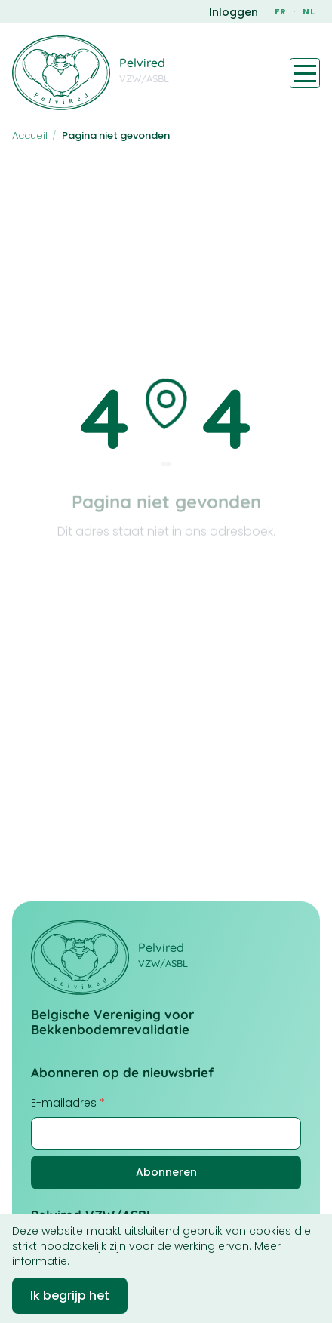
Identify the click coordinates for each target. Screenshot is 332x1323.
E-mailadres (68, 1102)
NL (309, 11)
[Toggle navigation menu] (305, 73)
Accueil (30, 135)
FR (281, 11)
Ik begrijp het (69, 1295)
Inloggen (233, 12)
